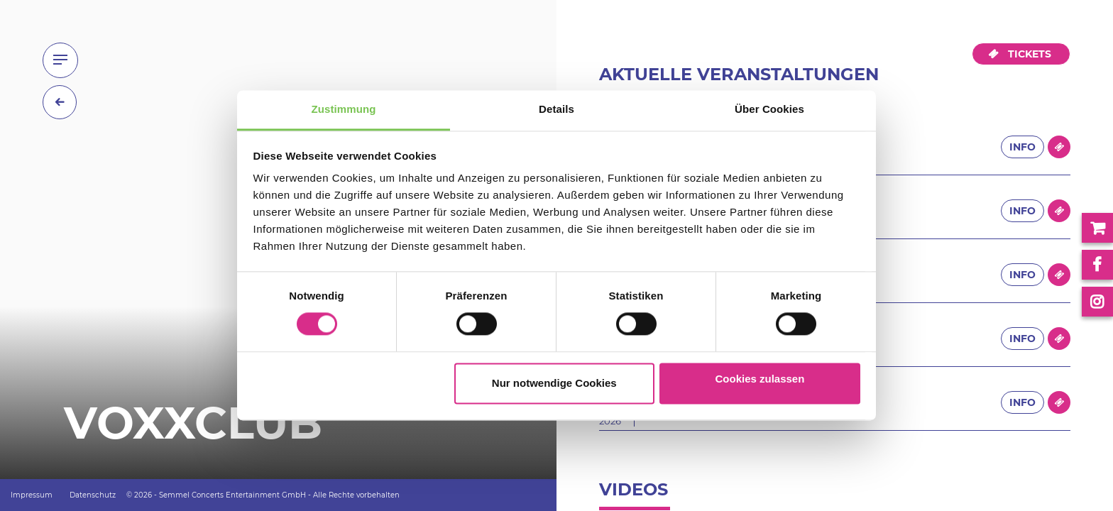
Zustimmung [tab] (344, 109)
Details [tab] (556, 109)
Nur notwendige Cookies (554, 383)
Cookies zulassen (759, 379)
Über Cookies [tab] (769, 109)
